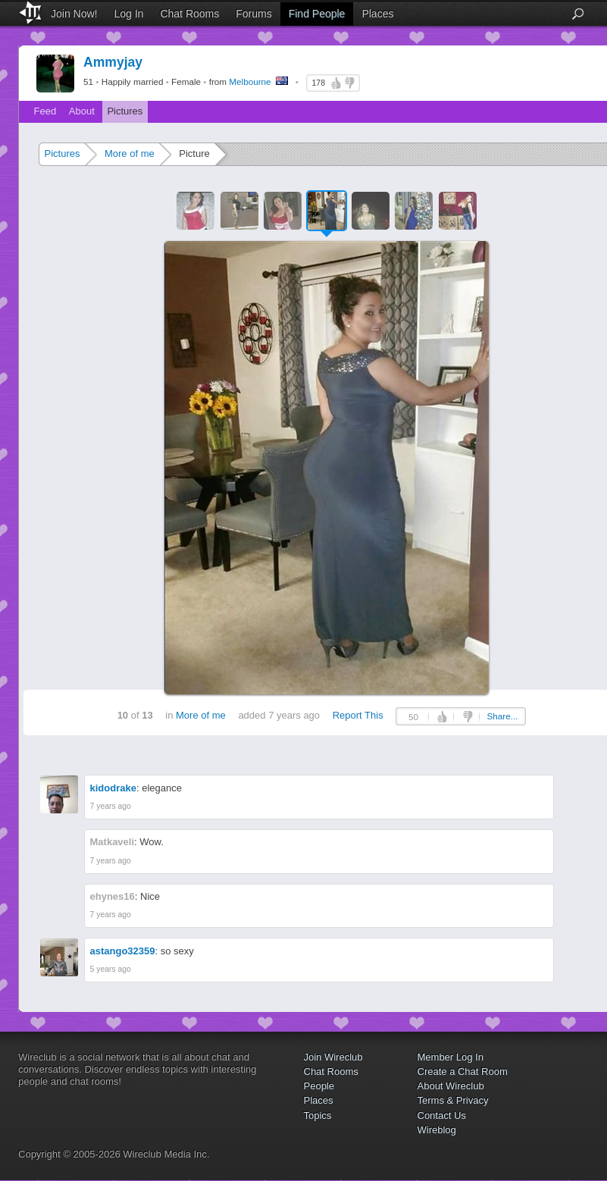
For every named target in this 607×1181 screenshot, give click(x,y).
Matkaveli (112, 841)
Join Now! (74, 14)
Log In (128, 14)
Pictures (124, 111)
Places (377, 14)
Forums (253, 14)
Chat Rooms (189, 14)
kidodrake (113, 788)
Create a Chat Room (463, 1071)
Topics (318, 1115)
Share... (502, 716)
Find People (317, 14)
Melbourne (250, 81)
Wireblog (437, 1130)
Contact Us (442, 1115)
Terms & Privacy (453, 1100)
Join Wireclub (333, 1057)
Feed (45, 111)
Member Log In (450, 1057)
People (319, 1086)
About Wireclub (451, 1086)
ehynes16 (112, 896)
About (82, 111)
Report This (358, 715)
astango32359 (122, 951)
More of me (130, 153)
